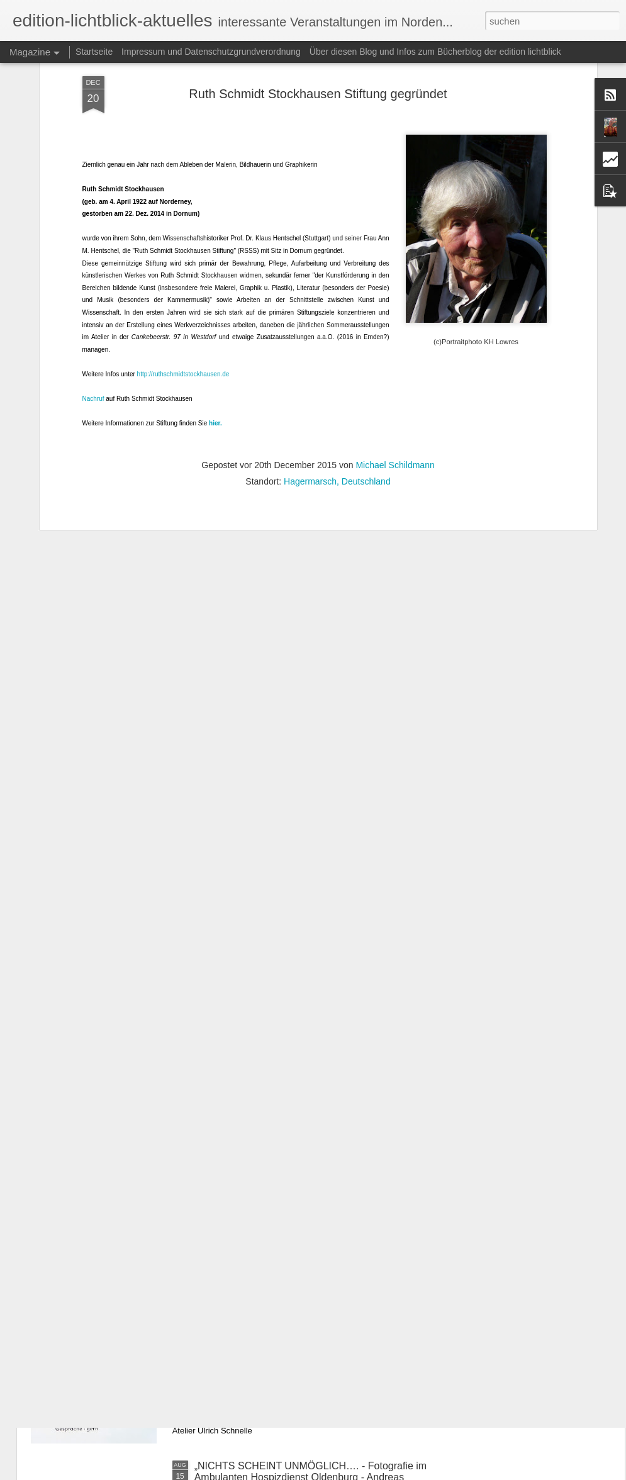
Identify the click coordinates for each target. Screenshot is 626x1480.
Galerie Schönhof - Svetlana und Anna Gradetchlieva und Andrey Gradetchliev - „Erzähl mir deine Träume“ (312, 1186)
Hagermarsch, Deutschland (337, 344)
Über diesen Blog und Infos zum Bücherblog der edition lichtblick (435, 52)
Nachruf (93, 260)
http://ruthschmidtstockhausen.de (183, 236)
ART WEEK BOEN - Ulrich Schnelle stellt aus (295, 1323)
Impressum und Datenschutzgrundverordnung (211, 52)
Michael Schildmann (394, 327)
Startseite (94, 52)
